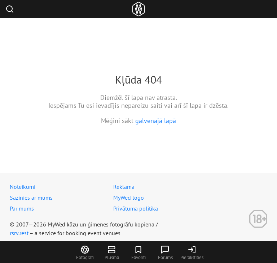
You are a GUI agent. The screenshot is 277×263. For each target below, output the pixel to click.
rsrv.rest (19, 233)
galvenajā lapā (155, 120)
